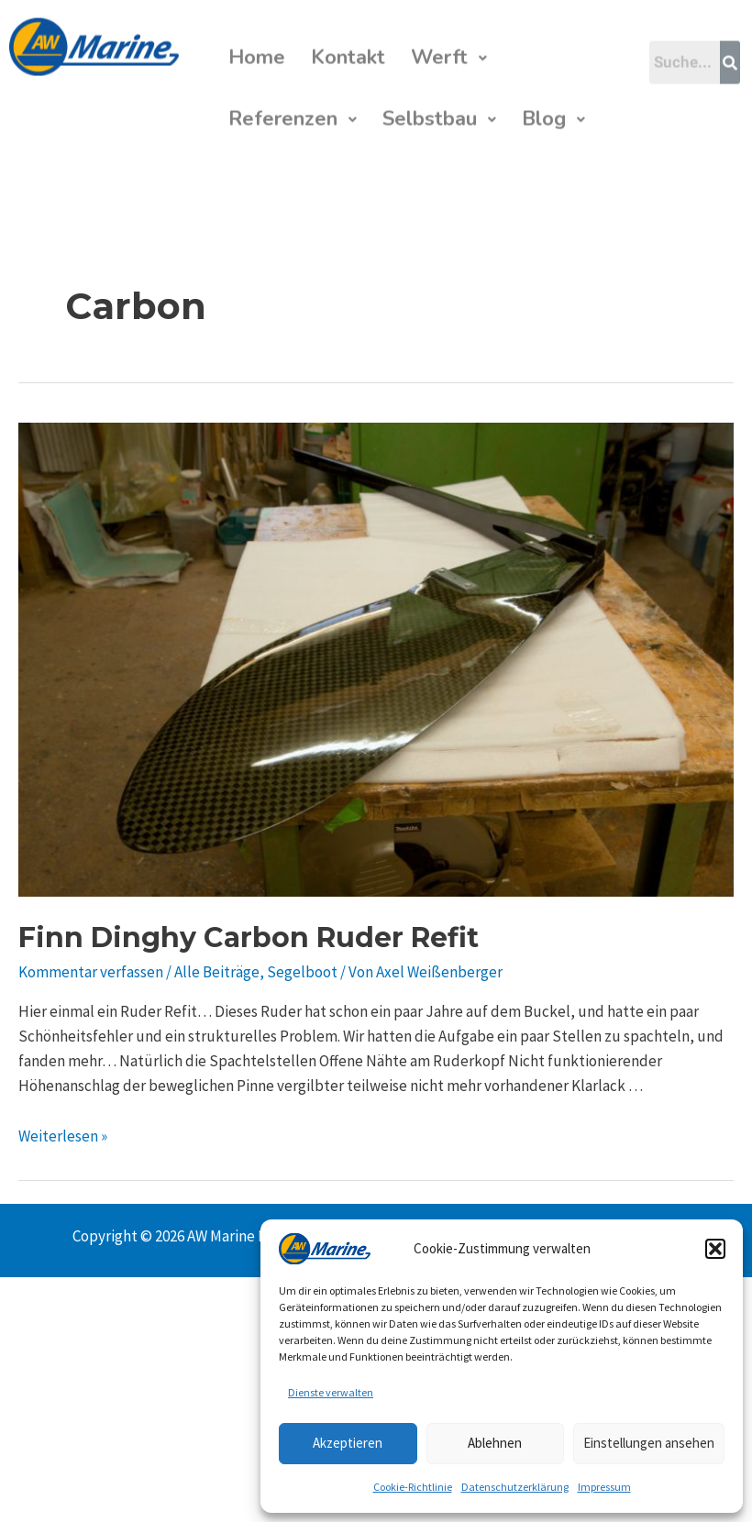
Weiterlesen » (62, 1136)
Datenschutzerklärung (515, 1487)
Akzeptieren (347, 1442)
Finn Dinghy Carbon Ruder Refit (248, 937)
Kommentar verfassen (90, 972)
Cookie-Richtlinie (412, 1487)
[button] (715, 1249)
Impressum (604, 1487)
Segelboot (302, 972)
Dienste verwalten (330, 1392)
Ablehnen (495, 1442)
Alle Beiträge (217, 972)
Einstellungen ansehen (648, 1442)
